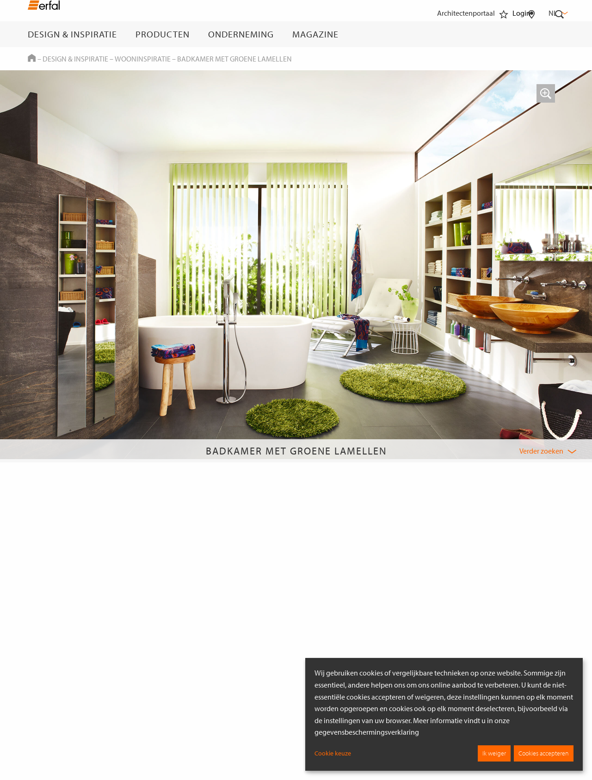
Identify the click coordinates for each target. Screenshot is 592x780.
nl (557, 13)
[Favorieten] (504, 34)
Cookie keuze (332, 753)
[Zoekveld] (560, 34)
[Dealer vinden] (531, 34)
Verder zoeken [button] (541, 450)
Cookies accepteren (543, 753)
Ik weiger (494, 753)
